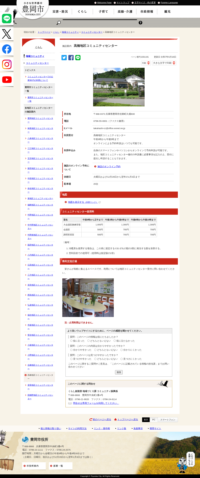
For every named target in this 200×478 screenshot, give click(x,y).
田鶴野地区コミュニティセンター (40, 397)
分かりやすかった (82, 350)
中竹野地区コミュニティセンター (40, 227)
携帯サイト (155, 428)
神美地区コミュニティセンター (40, 130)
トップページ (44, 32)
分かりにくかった (132, 350)
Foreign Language (169, 2)
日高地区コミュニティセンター (40, 267)
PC (153, 419)
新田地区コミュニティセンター (40, 170)
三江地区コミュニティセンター (40, 150)
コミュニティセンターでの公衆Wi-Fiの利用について (40, 78)
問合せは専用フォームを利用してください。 (96, 403)
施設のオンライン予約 (109, 166)
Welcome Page (104, 2)
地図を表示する (84, 202)
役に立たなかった (125, 341)
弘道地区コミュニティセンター (40, 307)
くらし (56, 32)
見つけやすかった (82, 359)
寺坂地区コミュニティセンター (40, 327)
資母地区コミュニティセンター (40, 387)
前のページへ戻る (102, 419)
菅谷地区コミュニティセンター (40, 337)
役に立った (79, 341)
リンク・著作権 (102, 428)
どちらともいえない (100, 341)
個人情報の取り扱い (50, 428)
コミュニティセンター (91, 32)
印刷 (144, 63)
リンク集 (121, 428)
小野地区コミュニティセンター (40, 357)
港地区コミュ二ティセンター (40, 198)
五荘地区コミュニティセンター (40, 160)
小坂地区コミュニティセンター (40, 347)
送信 (119, 372)
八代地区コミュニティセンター (40, 257)
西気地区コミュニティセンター (40, 297)
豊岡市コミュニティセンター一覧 (40, 99)
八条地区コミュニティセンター (40, 140)
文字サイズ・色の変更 (145, 2)
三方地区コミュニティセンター (40, 277)
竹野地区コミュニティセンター (40, 217)
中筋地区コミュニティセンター (40, 180)
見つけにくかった (132, 359)
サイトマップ (123, 2)
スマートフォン (167, 419)
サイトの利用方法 (77, 428)
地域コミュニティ (70, 32)
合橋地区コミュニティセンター (40, 367)
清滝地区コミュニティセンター (40, 287)
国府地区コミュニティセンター (40, 247)
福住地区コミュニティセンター (40, 317)
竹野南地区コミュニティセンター (40, 237)
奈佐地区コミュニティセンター (40, 190)
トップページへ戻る (127, 419)
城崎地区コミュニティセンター (40, 207)
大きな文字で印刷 (162, 63)
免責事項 (138, 428)
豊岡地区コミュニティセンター (40, 120)
